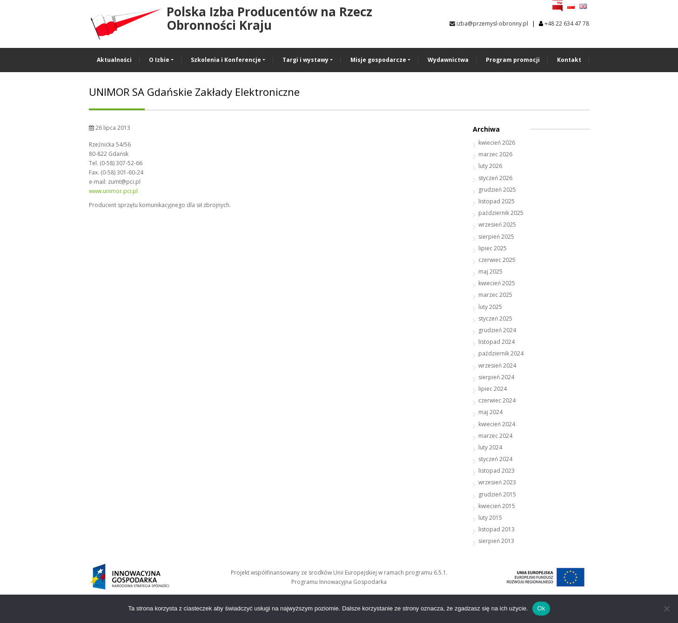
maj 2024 (490, 412)
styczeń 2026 (495, 178)
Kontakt (569, 60)
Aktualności (114, 60)
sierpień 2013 (496, 541)
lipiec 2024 (492, 389)
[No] (666, 608)
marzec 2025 (495, 295)
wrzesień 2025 (497, 224)
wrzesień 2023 (497, 482)
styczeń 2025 (495, 318)
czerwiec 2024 (497, 400)
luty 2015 (490, 518)
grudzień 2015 (497, 494)
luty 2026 (490, 166)
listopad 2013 (496, 529)
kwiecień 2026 (496, 143)
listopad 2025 (496, 201)
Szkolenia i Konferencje (226, 60)
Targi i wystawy (305, 60)
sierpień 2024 (496, 377)
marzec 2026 (495, 154)
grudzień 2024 (497, 330)
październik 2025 (501, 213)
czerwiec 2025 (497, 260)
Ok (541, 608)
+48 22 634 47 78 (566, 23)
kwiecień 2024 (496, 424)
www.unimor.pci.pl (113, 191)
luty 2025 (490, 307)
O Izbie (159, 60)
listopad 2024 (496, 342)
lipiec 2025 (492, 248)
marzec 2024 (495, 436)
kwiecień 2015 (496, 506)
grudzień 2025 (497, 190)
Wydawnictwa (448, 60)
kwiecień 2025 (496, 283)
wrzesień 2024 (497, 365)
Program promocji (513, 60)
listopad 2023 (496, 471)
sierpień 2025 (496, 237)
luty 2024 (490, 447)
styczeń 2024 (495, 459)
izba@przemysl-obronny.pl (489, 23)
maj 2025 (490, 271)
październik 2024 (501, 353)
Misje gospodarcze (378, 60)
